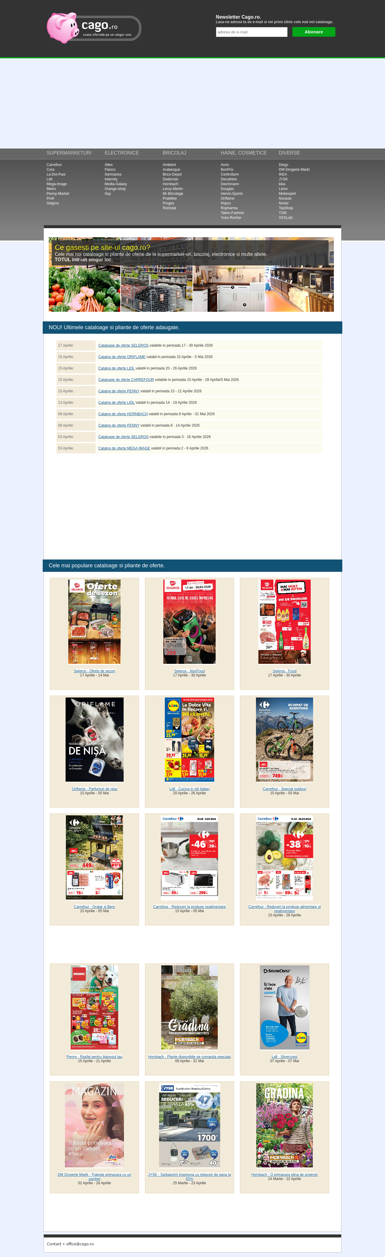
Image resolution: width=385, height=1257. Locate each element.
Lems (283, 189)
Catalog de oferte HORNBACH (123, 414)
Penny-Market (58, 194)
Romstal (169, 208)
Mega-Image (57, 184)
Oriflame (227, 198)
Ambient (169, 165)
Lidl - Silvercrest (284, 1057)
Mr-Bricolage (173, 194)
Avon (225, 165)
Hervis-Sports (232, 194)
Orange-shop (115, 189)
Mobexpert (287, 194)
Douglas (227, 189)
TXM (282, 213)
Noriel (283, 203)
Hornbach (170, 184)
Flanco (110, 169)
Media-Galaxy (116, 184)
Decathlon (229, 179)
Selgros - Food (285, 671)
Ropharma (229, 208)
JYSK (283, 179)
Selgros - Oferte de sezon (94, 671)
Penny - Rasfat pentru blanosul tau (94, 1057)
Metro (51, 189)
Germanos (113, 174)
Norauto (285, 198)
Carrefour (54, 165)
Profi (50, 198)
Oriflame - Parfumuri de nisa (94, 789)
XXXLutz (286, 218)
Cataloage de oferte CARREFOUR (126, 380)
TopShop (286, 208)
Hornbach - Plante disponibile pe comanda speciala (189, 1057)
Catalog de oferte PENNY (119, 391)
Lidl (49, 179)
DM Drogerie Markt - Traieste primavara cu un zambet (94, 1177)
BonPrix (227, 169)
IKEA (283, 174)
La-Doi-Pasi (56, 174)
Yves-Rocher (231, 218)
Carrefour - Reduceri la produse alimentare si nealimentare (284, 909)
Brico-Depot (172, 174)
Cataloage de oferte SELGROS (123, 345)
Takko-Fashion (232, 213)
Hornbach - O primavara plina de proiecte (284, 1175)
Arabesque (171, 169)
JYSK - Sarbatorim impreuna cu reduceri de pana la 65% (189, 1177)
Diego (283, 165)
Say (108, 194)
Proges (168, 203)
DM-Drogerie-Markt (294, 169)
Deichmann (230, 184)
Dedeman (170, 179)
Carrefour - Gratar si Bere (94, 907)
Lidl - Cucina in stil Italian (190, 789)
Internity (111, 179)
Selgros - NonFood (189, 671)
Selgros (53, 203)
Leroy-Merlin (173, 189)
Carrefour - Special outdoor (284, 789)
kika (282, 184)
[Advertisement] (192, 103)
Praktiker (170, 198)
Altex (109, 165)
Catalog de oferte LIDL (116, 368)
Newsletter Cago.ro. (277, 19)
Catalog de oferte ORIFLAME (122, 357)
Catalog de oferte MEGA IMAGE (124, 448)
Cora (50, 169)
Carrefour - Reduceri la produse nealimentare (189, 907)
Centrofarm (230, 174)
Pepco (226, 203)
